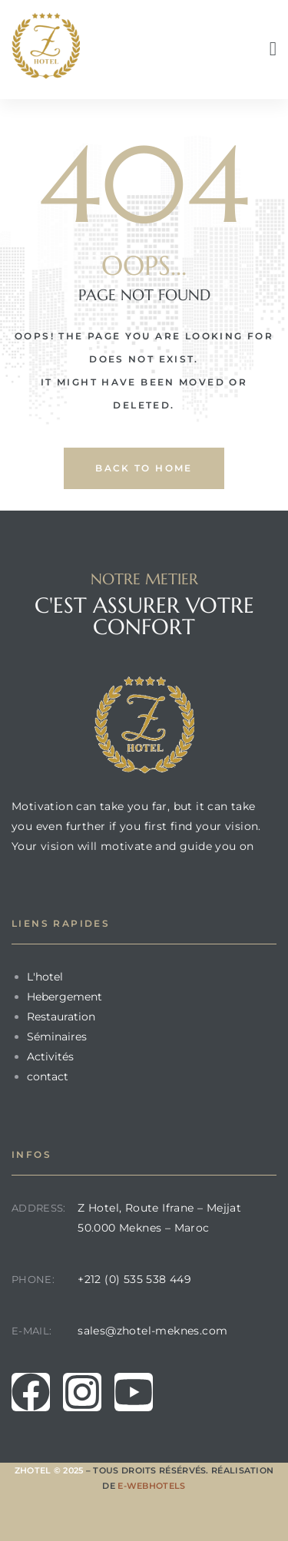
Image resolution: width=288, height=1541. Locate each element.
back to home (144, 468)
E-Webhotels (151, 1485)
